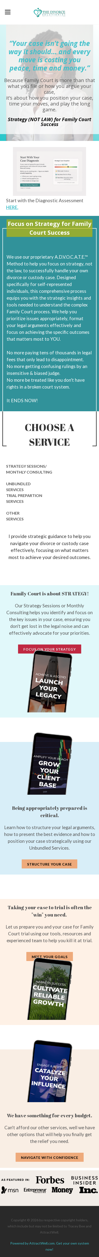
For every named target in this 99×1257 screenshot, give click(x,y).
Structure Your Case (49, 864)
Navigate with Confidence (49, 1157)
